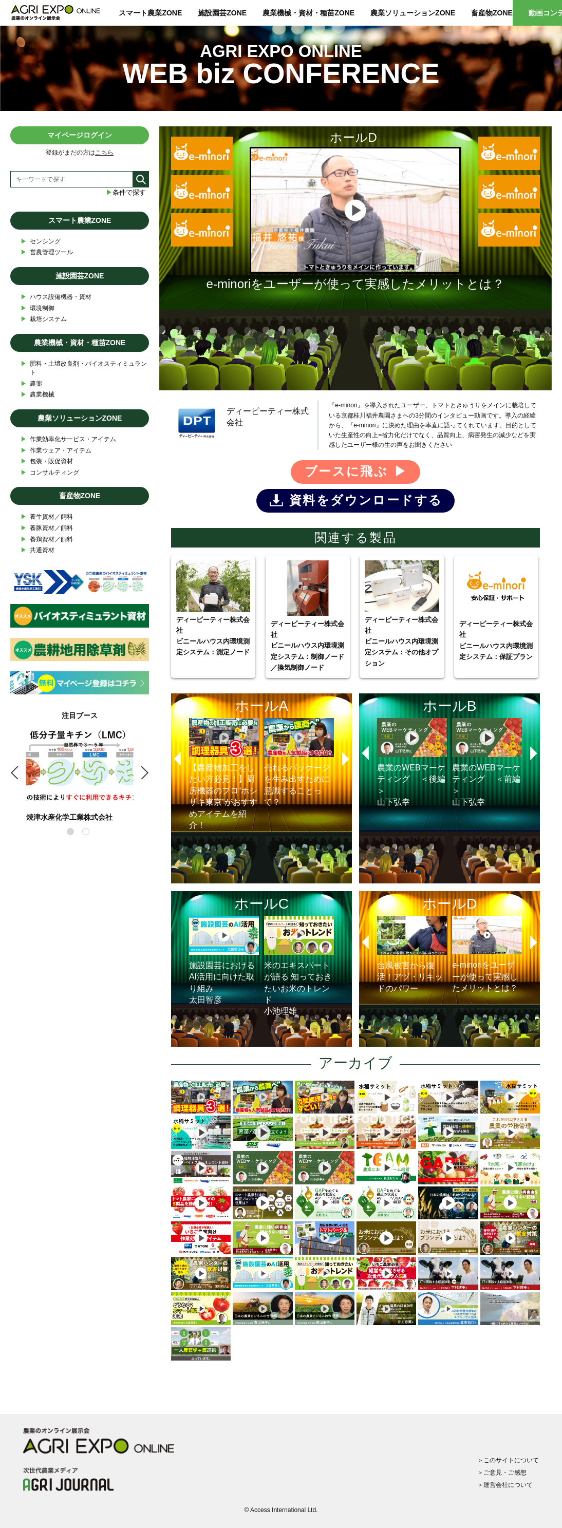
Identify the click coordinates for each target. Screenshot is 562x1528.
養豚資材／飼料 (47, 528)
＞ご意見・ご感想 (502, 1472)
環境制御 (37, 308)
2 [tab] (87, 833)
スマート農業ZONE (150, 13)
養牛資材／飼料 (47, 517)
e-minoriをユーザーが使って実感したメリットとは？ (487, 954)
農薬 (31, 384)
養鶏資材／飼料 (47, 539)
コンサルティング (50, 472)
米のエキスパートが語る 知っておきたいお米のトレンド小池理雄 (299, 965)
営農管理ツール (47, 252)
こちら (104, 152)
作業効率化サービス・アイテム (68, 439)
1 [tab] (72, 833)
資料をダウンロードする (365, 500)
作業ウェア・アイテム (56, 450)
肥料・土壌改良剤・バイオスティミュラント (84, 368)
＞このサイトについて (508, 1460)
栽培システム (44, 319)
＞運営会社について (505, 1484)
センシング (41, 241)
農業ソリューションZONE (412, 13)
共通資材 (37, 550)
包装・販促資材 (47, 461)
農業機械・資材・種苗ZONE (308, 13)
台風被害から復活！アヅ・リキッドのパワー (412, 954)
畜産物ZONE (492, 13)
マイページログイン (79, 135)
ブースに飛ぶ (346, 471)
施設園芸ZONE (222, 13)
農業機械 (37, 394)
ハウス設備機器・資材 (56, 297)
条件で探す (126, 192)
